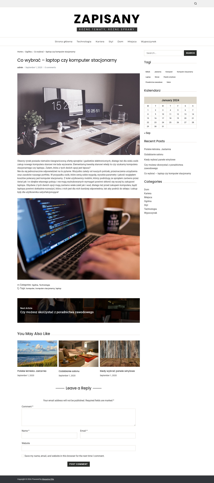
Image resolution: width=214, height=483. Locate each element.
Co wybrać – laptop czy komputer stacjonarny (167, 173)
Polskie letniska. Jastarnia (31, 371)
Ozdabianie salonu (69, 371)
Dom (120, 41)
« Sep (147, 132)
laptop (58, 288)
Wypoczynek (148, 41)
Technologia (84, 41)
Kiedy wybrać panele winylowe (117, 371)
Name (25, 431)
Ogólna (35, 285)
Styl (111, 41)
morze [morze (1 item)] (157, 77)
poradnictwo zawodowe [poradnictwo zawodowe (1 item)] (154, 82)
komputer (30, 288)
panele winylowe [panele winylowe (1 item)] (170, 77)
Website (26, 443)
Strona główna (63, 41)
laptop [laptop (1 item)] (148, 77)
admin (20, 67)
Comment (27, 406)
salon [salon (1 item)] (169, 82)
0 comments (50, 67)
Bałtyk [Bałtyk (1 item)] (148, 72)
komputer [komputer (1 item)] (169, 72)
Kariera (100, 41)
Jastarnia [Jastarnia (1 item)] (157, 72)
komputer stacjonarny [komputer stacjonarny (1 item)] (185, 72)
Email (83, 431)
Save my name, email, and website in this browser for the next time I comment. (64, 456)
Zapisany (107, 19)
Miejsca (132, 41)
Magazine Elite (48, 479)
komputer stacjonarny (45, 288)
